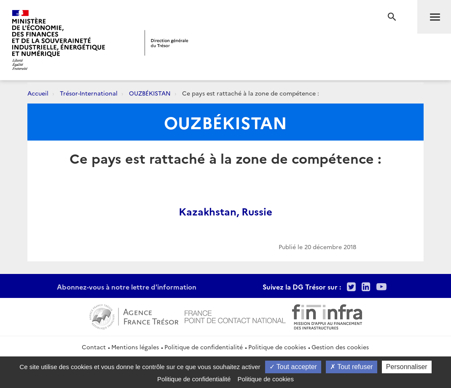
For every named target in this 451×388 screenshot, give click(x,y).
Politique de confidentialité (203, 347)
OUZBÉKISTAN (150, 93)
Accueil (37, 93)
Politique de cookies (277, 347)
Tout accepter (293, 366)
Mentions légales (135, 347)
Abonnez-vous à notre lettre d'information (126, 286)
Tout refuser (351, 366)
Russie (257, 211)
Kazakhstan (207, 211)
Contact (94, 347)
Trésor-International (89, 93)
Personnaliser (406, 366)
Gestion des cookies (340, 347)
